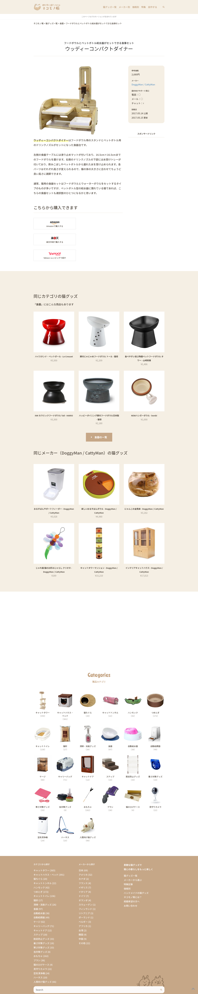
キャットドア (40, 914)
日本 (81, 854)
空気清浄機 (39, 957)
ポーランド (84, 901)
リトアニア (84, 897)
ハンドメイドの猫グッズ (136, 877)
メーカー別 (124, 7)
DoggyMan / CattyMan (143, 84)
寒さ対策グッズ (41, 931)
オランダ (83, 884)
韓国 (81, 918)
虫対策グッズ (40, 936)
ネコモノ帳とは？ (133, 881)
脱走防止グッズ (41, 923)
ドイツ (82, 880)
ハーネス (38, 961)
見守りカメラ (40, 953)
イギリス (83, 871)
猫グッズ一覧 (110, 7)
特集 (143, 7)
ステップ (38, 918)
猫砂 (36, 884)
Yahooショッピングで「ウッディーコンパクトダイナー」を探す (55, 239)
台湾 (81, 914)
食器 (36, 893)
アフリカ (83, 910)
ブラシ (37, 944)
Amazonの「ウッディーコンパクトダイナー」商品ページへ (55, 223)
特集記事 (128, 868)
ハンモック (39, 871)
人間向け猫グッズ (43, 966)
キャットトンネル (43, 867)
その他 (82, 927)
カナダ (82, 863)
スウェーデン (85, 888)
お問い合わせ (130, 889)
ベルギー (83, 905)
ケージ (37, 905)
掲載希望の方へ (132, 885)
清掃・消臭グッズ (43, 888)
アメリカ (83, 858)
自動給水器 (39, 897)
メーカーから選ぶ (133, 864)
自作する (152, 7)
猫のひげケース (41, 948)
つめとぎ (38, 876)
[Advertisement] (146, 181)
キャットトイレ (41, 880)
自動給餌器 (39, 901)
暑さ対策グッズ (41, 927)
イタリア (83, 876)
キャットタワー (41, 854)
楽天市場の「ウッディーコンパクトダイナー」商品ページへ (101, 223)
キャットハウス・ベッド (46, 858)
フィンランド (85, 893)
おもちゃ (38, 940)
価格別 (135, 7)
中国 (81, 923)
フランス (83, 867)
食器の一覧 (101, 421)
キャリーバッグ (41, 910)
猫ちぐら (38, 863)
